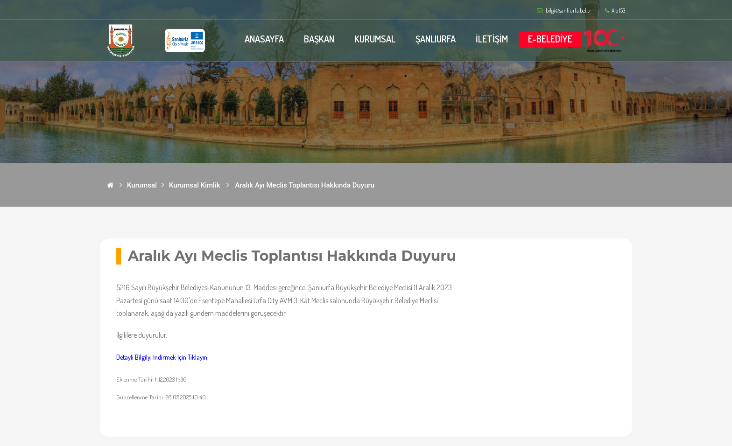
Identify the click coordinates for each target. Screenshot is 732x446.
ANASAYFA (264, 39)
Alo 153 (615, 11)
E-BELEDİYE (550, 39)
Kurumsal (142, 185)
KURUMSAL (374, 39)
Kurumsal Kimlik (194, 185)
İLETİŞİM (492, 39)
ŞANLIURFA (435, 39)
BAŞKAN (319, 39)
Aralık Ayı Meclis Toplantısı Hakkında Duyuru (305, 185)
